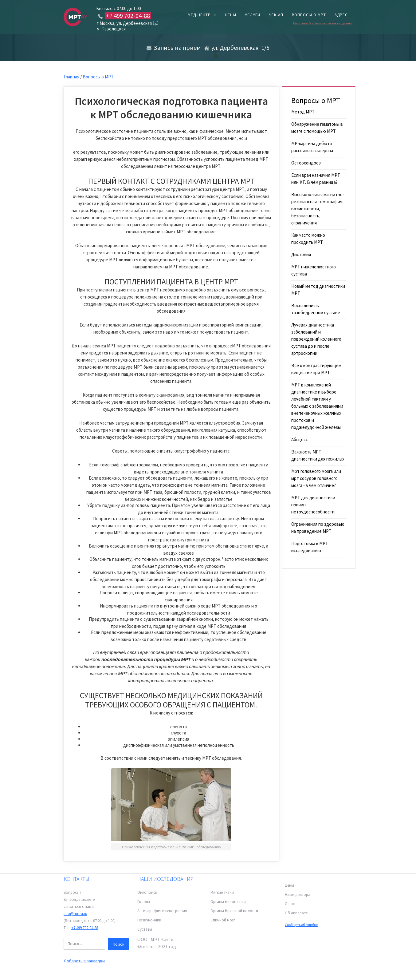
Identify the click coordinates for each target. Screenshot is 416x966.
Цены (289, 885)
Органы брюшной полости (234, 910)
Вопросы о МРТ (98, 77)
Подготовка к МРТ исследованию (309, 546)
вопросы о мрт (309, 15)
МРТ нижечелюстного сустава (313, 270)
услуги (252, 15)
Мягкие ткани (222, 892)
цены (230, 15)
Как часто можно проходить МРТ (308, 238)
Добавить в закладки (84, 961)
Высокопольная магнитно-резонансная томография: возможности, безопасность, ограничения (317, 209)
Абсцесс (299, 439)
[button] (202, 15)
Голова (143, 901)
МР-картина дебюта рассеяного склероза (312, 147)
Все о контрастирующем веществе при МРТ (316, 368)
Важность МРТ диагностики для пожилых (317, 455)
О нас (290, 903)
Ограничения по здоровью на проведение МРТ (317, 527)
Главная (71, 77)
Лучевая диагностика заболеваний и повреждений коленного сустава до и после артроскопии (316, 339)
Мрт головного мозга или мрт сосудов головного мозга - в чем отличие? (316, 478)
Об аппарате (296, 913)
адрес (341, 15)
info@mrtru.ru (75, 913)
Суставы (144, 929)
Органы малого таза (228, 901)
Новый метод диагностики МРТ (318, 289)
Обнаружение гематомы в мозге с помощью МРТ (317, 127)
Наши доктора (297, 894)
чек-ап (276, 15)
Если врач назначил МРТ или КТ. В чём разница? (315, 178)
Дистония (301, 254)
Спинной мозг (222, 920)
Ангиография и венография (162, 910)
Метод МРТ (303, 112)
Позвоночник (149, 920)
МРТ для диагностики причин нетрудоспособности (313, 505)
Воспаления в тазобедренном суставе (315, 309)
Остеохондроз (306, 163)
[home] (75, 16)
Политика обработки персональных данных (322, 23)
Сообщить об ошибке (301, 924)
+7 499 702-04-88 (84, 927)
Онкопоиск (147, 892)
